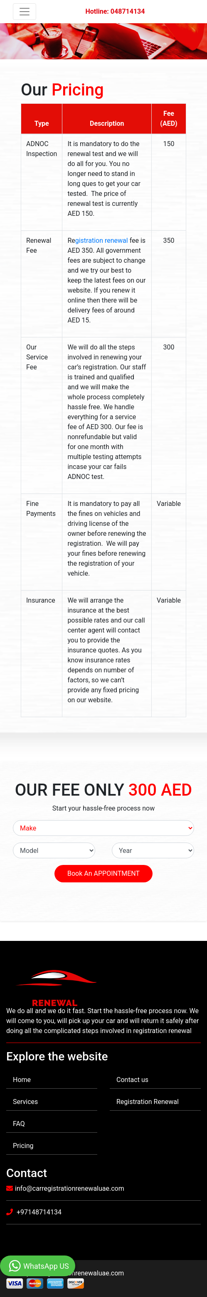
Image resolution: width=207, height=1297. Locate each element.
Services (25, 1102)
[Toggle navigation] (24, 11)
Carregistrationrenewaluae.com (77, 1273)
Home (22, 1080)
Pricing (23, 1146)
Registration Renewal (147, 1102)
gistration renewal (101, 240)
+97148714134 (38, 1212)
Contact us (132, 1080)
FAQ (19, 1124)
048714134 (128, 11)
